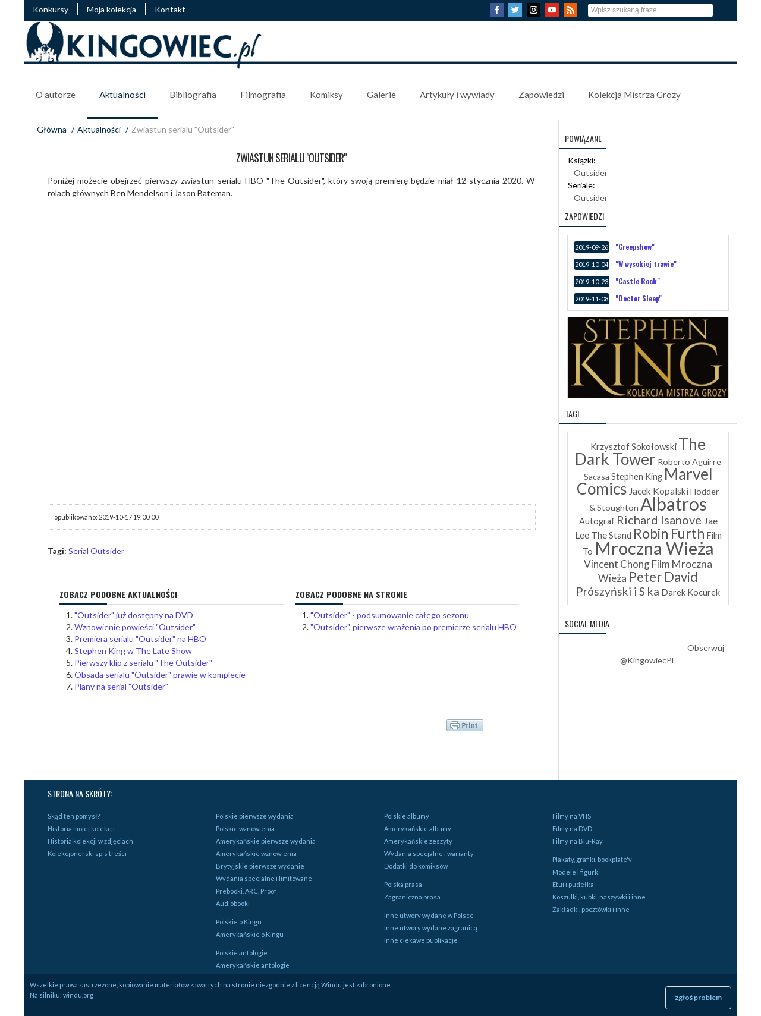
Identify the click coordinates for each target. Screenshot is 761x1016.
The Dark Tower (640, 451)
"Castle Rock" (637, 281)
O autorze (56, 94)
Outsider (591, 173)
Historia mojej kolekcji (81, 828)
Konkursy (50, 9)
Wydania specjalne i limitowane (264, 878)
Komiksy (326, 94)
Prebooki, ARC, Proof (246, 891)
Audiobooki (233, 903)
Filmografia (263, 94)
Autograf (597, 521)
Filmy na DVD (572, 828)
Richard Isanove (659, 519)
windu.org (78, 995)
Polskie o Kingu (239, 922)
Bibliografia (192, 94)
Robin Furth (669, 533)
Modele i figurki (576, 872)
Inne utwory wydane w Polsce (429, 915)
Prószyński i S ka (617, 591)
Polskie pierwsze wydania (255, 816)
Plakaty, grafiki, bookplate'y (592, 859)
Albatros (673, 503)
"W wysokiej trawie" (646, 264)
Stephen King (636, 476)
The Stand (611, 535)
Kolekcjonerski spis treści (87, 853)
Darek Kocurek (690, 592)
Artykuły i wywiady (457, 94)
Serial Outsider (96, 551)
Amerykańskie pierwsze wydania (266, 841)
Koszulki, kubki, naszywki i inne (599, 897)
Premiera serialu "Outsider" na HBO (140, 639)
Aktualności (122, 94)
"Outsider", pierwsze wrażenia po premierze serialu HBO (413, 627)
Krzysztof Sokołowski (633, 446)
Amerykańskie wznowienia (256, 853)
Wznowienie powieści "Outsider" (135, 627)
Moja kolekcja (111, 9)
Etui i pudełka (573, 884)
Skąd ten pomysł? (74, 816)
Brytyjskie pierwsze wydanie (260, 866)
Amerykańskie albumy (417, 828)
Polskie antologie (242, 953)
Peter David (663, 577)
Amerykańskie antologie (253, 965)
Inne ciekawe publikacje (421, 940)
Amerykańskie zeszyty (418, 841)
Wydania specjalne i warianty (429, 853)
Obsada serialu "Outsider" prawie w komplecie (160, 674)
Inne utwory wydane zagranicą (430, 928)
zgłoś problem (698, 997)
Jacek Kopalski (658, 491)
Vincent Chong (617, 564)
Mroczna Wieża (654, 547)
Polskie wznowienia (245, 828)
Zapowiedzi (541, 94)
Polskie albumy (406, 816)
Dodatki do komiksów (416, 866)
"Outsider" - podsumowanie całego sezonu (389, 615)
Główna (52, 129)
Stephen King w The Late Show (133, 651)
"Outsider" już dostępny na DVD (133, 615)
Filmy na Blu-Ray (577, 841)
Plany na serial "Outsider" (121, 686)
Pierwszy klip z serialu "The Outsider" (143, 663)
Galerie (381, 94)
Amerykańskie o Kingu (250, 934)
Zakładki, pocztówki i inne (591, 909)
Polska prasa (403, 884)
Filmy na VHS (571, 816)
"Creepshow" (635, 246)
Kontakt (170, 9)
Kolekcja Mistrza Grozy (634, 94)
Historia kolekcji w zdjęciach (90, 841)
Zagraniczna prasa (412, 897)
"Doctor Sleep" (638, 298)
